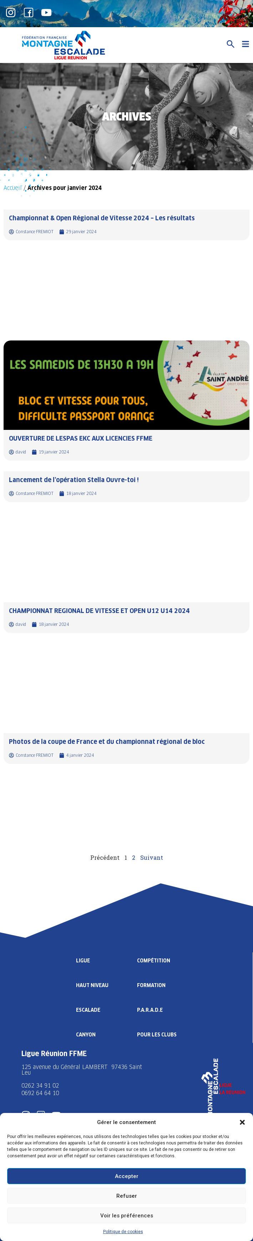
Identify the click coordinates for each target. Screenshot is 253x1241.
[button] (242, 1122)
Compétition (153, 960)
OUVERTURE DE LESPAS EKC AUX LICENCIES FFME (80, 438)
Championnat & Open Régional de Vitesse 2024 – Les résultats (102, 218)
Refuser (126, 1196)
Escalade (88, 1010)
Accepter (126, 1176)
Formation (151, 985)
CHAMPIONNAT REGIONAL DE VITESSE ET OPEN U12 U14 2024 (99, 611)
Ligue (83, 960)
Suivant (151, 857)
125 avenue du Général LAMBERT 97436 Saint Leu (81, 1069)
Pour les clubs (157, 1034)
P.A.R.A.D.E (150, 1010)
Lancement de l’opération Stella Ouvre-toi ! (74, 480)
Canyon (86, 1034)
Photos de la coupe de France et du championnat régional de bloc (107, 741)
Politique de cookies (123, 1231)
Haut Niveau (92, 985)
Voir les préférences (126, 1215)
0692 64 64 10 (40, 1093)
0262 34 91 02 (40, 1085)
